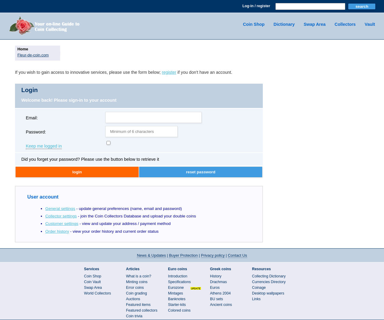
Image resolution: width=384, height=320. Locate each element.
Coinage (259, 288)
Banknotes (176, 299)
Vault (370, 24)
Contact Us (237, 255)
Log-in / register (256, 6)
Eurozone (176, 288)
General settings (60, 208)
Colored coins (179, 310)
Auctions (133, 299)
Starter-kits (177, 305)
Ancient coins (221, 305)
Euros (215, 288)
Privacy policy (213, 255)
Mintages (175, 293)
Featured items (138, 305)
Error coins (135, 288)
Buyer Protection (183, 255)
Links (256, 299)
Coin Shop (254, 24)
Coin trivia (134, 316)
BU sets (216, 299)
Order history (57, 231)
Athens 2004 (220, 293)
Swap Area (315, 24)
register (169, 72)
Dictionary (284, 24)
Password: (36, 132)
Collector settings (61, 216)
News (151, 255)
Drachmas (218, 282)
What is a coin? (138, 276)
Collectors (345, 24)
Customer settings (61, 223)
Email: (32, 117)
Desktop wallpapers (268, 293)
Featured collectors (142, 310)
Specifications (179, 282)
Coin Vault (92, 282)
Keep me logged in (44, 146)
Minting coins (137, 282)
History (215, 276)
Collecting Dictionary (269, 276)
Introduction (177, 276)
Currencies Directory (269, 282)
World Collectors (97, 293)
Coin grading (136, 293)
